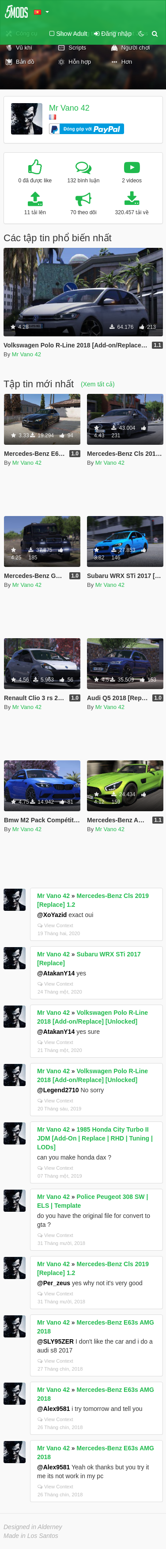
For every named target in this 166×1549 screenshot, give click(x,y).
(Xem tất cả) (98, 384)
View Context (55, 925)
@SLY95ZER (55, 1341)
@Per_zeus (53, 1283)
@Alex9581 (53, 1408)
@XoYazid (52, 914)
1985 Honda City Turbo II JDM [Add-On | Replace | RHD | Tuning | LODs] (95, 1138)
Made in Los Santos (31, 1535)
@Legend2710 (58, 1090)
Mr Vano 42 (69, 108)
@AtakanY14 (56, 973)
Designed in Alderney (33, 1526)
